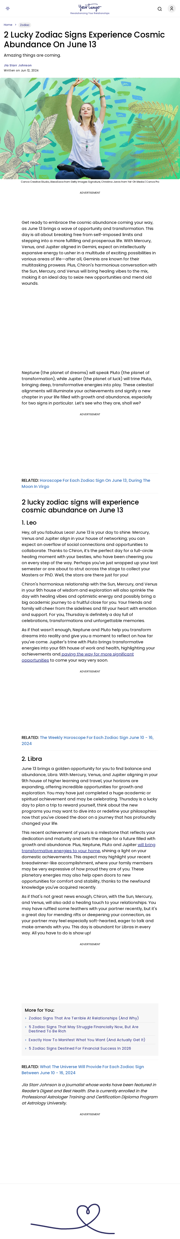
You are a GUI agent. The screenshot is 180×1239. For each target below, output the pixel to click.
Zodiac (25, 25)
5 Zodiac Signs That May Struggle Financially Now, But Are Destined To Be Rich (83, 1029)
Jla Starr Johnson (18, 65)
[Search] (158, 8)
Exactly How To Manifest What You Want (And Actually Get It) (87, 1040)
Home (8, 25)
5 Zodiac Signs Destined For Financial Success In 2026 (80, 1048)
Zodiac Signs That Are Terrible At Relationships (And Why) (84, 1018)
